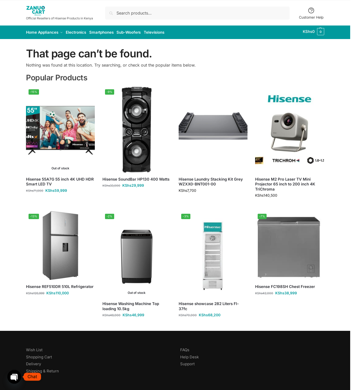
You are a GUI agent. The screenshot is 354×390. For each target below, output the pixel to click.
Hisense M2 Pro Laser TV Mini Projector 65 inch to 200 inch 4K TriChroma (285, 182)
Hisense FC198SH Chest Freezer (285, 284)
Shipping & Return (42, 369)
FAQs (184, 348)
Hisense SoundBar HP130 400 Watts (135, 177)
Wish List (34, 348)
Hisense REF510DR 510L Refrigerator (60, 284)
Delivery (33, 362)
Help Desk (189, 355)
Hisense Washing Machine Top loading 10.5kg (130, 305)
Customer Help (311, 13)
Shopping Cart (39, 355)
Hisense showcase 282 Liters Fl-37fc (209, 305)
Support (187, 362)
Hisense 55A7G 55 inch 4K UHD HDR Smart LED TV (60, 180)
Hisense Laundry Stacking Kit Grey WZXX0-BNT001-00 (211, 180)
